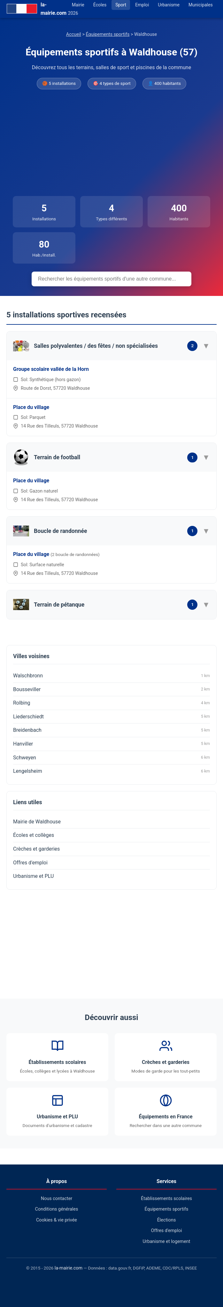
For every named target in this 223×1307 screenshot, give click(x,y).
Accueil (73, 34)
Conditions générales (56, 1209)
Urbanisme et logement (166, 1241)
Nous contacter (56, 1198)
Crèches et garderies (36, 849)
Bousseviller (111, 689)
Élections (166, 1220)
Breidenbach (111, 730)
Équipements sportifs (108, 34)
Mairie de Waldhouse (37, 822)
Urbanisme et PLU (33, 876)
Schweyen (111, 757)
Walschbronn (111, 676)
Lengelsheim (111, 771)
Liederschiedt (111, 716)
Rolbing (111, 703)
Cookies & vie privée (56, 1220)
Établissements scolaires (166, 1198)
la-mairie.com (68, 1268)
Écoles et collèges (33, 835)
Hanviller (111, 743)
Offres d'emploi (30, 863)
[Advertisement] (111, 143)
